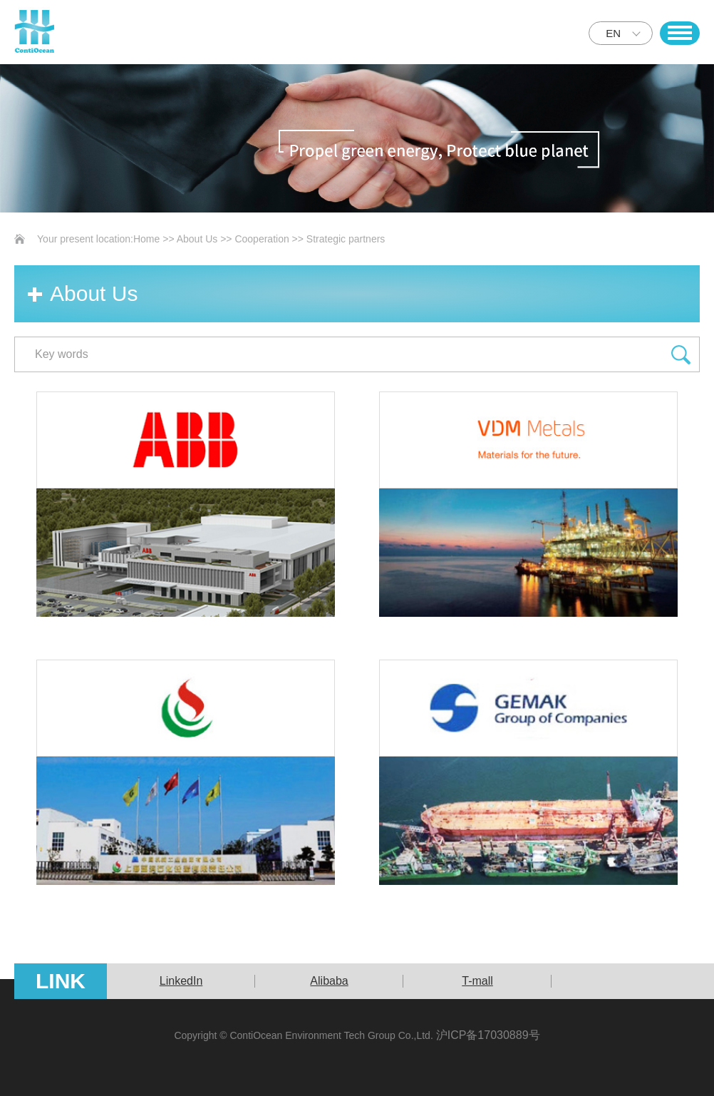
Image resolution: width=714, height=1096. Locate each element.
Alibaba (329, 981)
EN (613, 33)
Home (146, 239)
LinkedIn (181, 981)
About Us (197, 239)
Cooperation (261, 239)
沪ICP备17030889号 (488, 1035)
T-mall (477, 981)
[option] (181, 981)
